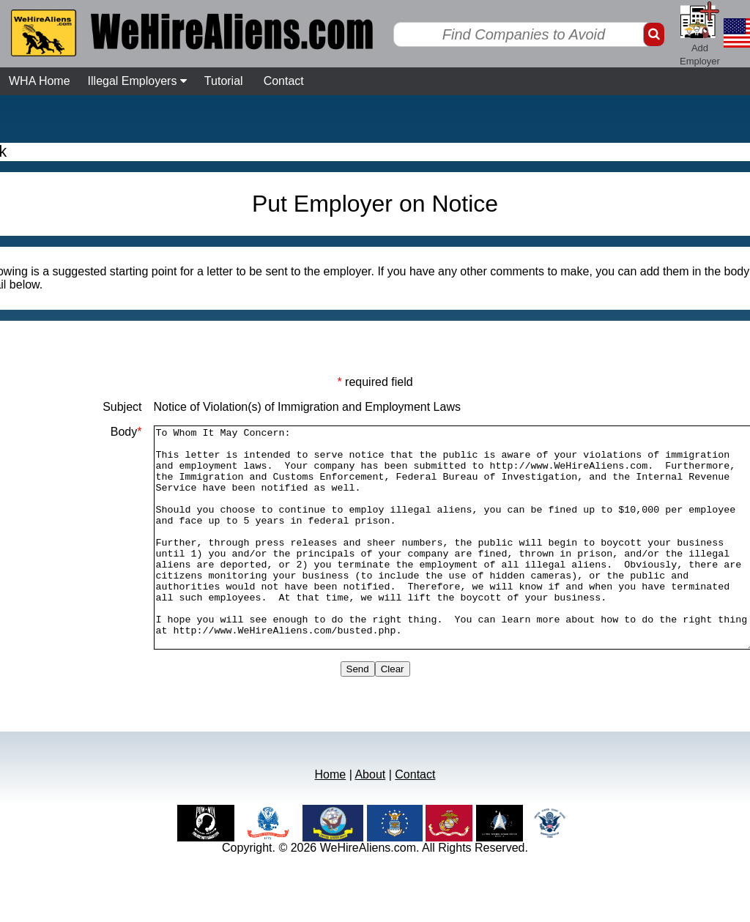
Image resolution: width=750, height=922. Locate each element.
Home (330, 818)
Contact (284, 81)
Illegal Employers (137, 81)
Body (89, 431)
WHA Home (39, 81)
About (369, 818)
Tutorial (223, 81)
